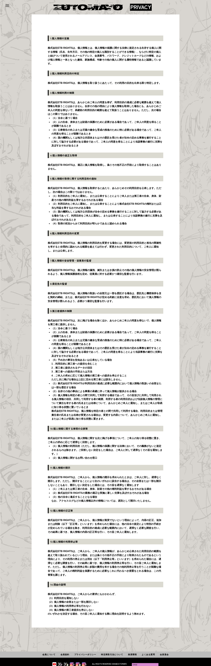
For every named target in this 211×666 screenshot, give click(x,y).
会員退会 (164, 654)
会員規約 (65, 654)
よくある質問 (148, 654)
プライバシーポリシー (85, 654)
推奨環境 (132, 654)
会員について (49, 654)
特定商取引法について (112, 654)
